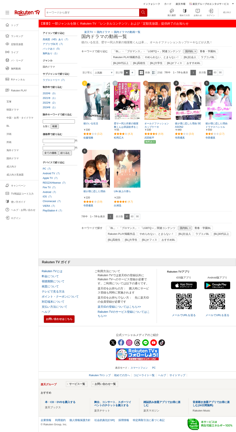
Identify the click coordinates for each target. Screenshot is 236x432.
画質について (50, 286)
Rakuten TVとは (52, 271)
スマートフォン (139, 367)
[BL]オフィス (174, 63)
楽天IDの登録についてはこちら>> (119, 306)
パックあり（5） (52, 48)
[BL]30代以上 (121, 63)
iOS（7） (48, 196)
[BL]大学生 (156, 63)
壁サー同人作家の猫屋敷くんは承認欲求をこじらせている (126, 127)
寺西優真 (180, 137)
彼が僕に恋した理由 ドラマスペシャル (217, 125)
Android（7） (50, 192)
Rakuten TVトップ (100, 375)
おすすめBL (193, 63)
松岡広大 (119, 137)
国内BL (189, 51)
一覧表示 (141, 72)
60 (215, 72)
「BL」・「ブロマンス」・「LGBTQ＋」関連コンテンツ (147, 51)
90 (220, 72)
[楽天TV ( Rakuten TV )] (27, 14)
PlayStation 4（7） (53, 210)
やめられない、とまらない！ (162, 57)
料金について (50, 276)
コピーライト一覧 (144, 375)
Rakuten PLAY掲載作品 (126, 57)
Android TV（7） (52, 173)
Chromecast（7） (52, 201)
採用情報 (123, 420)
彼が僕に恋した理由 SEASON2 (188, 125)
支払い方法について (54, 306)
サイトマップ (177, 375)
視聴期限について (53, 281)
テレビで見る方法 (53, 291)
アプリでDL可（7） (53, 44)
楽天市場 (180, 3)
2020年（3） (50, 93)
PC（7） (47, 168)
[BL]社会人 (190, 57)
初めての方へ (122, 375)
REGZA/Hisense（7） (55, 182)
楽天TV (88, 32)
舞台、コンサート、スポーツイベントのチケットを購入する (112, 404)
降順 (132, 72)
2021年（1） (50, 98)
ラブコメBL (208, 57)
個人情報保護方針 (80, 420)
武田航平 (149, 137)
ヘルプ (46, 311)
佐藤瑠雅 (88, 137)
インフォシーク (151, 3)
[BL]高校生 (139, 63)
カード (168, 3)
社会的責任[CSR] (104, 420)
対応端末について (53, 301)
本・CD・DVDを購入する (60, 402)
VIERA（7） (49, 206)
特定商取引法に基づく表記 (149, 420)
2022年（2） (50, 102)
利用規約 (60, 420)
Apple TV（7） (51, 178)
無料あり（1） (51, 53)
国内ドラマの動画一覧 (127, 32)
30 (209, 72)
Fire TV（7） (50, 187)
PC (154, 367)
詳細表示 (153, 72)
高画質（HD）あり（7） (56, 39)
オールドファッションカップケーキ (156, 125)
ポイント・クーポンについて (60, 296)
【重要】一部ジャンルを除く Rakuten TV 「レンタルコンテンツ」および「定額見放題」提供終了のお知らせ (114, 23)
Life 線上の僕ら (122, 191)
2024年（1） (50, 107)
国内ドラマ (104, 32)
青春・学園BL (208, 51)
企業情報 (46, 420)
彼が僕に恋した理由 (94, 191)
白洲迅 (117, 205)
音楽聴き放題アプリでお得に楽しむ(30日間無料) (211, 404)
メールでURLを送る (184, 315)
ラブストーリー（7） (54, 80)
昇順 (127, 72)
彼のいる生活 (90, 123)
